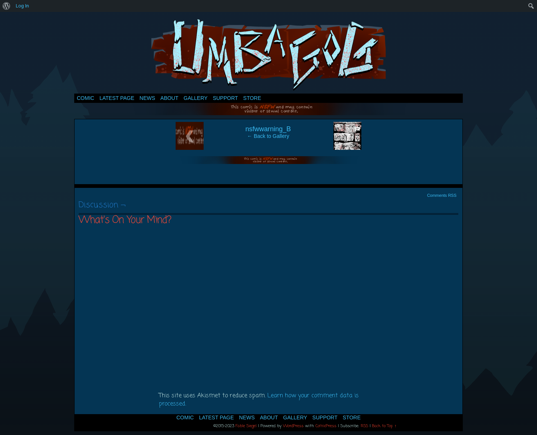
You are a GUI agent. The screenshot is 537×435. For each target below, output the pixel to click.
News (147, 98)
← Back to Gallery (268, 136)
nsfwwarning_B (268, 129)
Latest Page (117, 98)
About (169, 98)
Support (225, 98)
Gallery (195, 98)
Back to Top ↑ (384, 426)
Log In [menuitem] (22, 6)
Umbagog (268, 55)
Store (252, 98)
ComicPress (325, 426)
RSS (364, 426)
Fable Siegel (246, 426)
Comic (85, 98)
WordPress (293, 426)
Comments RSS (441, 195)
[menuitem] (6, 6)
